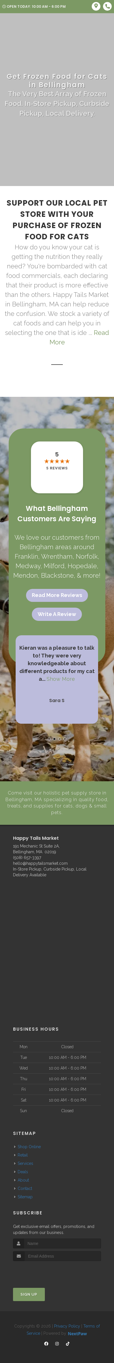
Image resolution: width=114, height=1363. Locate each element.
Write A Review (57, 614)
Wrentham (57, 556)
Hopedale (82, 566)
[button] (49, 739)
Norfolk (87, 556)
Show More (61, 679)
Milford (54, 566)
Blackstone (57, 575)
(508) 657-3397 (27, 857)
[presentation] (44, 1271)
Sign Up (29, 1294)
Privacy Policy (67, 1325)
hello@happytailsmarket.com (40, 862)
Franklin (26, 556)
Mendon (25, 575)
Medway (28, 566)
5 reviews (57, 468)
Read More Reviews (57, 595)
